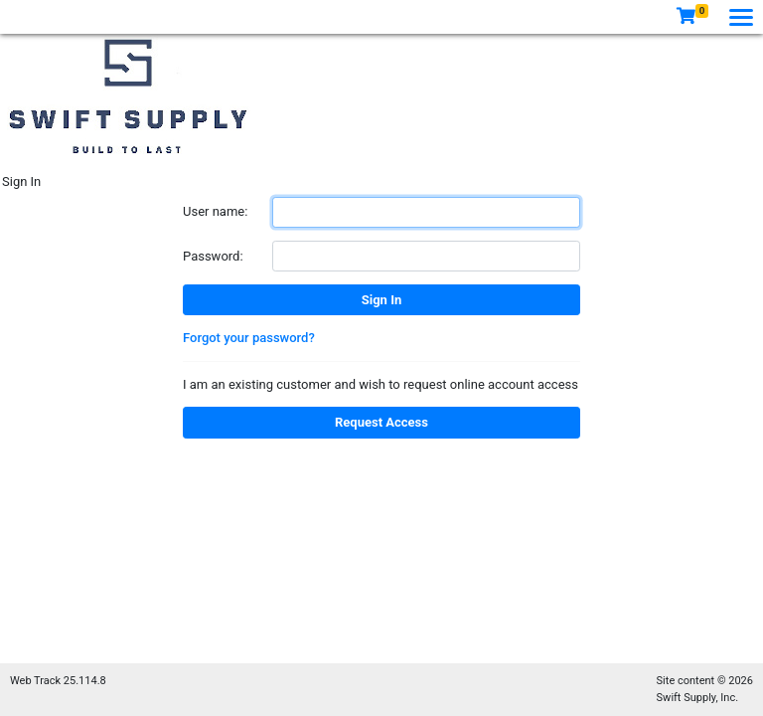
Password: (213, 256)
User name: (215, 211)
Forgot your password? (249, 337)
